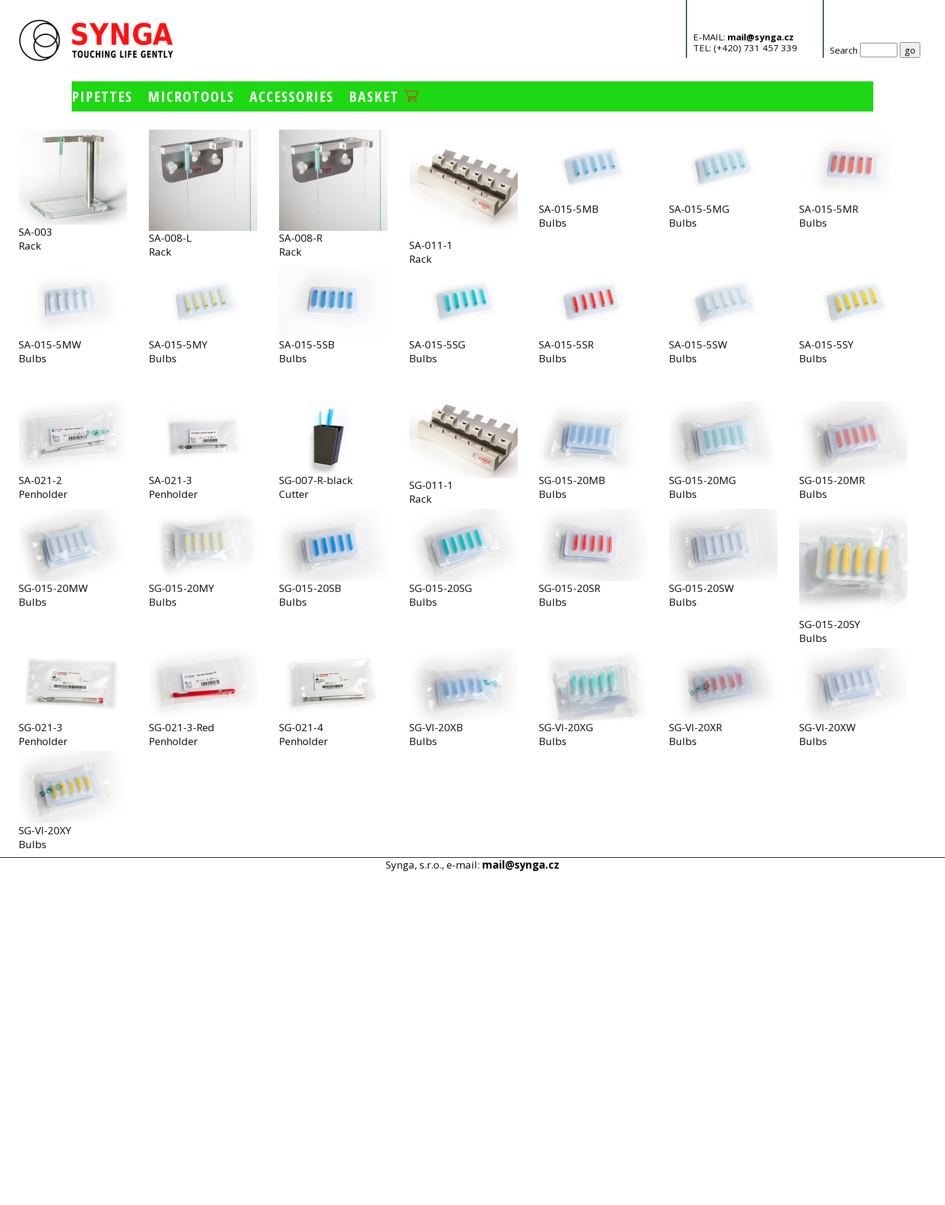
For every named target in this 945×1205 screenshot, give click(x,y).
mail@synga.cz (760, 37)
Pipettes (102, 96)
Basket (383, 96)
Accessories (292, 96)
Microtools (191, 96)
